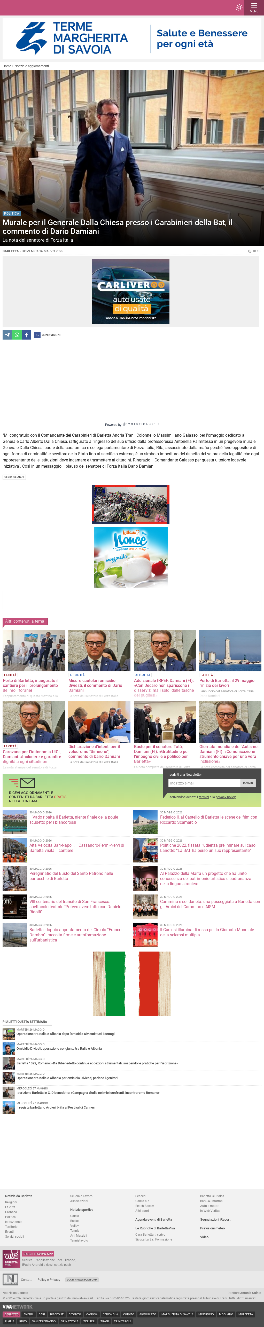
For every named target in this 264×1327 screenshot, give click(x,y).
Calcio (74, 1216)
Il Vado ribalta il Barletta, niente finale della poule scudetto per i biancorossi (73, 820)
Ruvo (23, 1321)
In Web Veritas (210, 1211)
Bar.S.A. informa (211, 1201)
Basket (75, 1221)
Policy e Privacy (48, 1280)
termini (204, 797)
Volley (74, 1226)
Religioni (11, 1202)
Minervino (206, 1314)
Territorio (11, 1227)
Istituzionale (13, 1222)
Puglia (9, 1321)
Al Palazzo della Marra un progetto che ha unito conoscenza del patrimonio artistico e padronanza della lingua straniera (205, 878)
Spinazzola (69, 1321)
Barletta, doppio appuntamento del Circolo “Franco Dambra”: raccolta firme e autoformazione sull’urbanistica (75, 935)
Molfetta (245, 1314)
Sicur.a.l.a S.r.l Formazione (153, 1239)
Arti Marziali (78, 1235)
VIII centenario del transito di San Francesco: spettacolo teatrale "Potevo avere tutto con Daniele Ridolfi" (75, 906)
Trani (104, 1321)
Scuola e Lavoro (81, 1196)
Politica (10, 1217)
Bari (42, 1314)
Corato (128, 1314)
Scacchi (140, 1196)
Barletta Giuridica (212, 1196)
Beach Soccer (144, 1206)
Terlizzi (89, 1321)
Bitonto (75, 1314)
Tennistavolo (79, 1240)
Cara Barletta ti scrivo (150, 1234)
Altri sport (142, 1211)
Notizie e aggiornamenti (31, 66)
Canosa (92, 1314)
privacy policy (226, 797)
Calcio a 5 (142, 1201)
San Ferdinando (44, 1321)
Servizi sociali (14, 1236)
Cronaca (11, 1212)
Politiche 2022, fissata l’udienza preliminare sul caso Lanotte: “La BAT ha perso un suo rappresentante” (207, 848)
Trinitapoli (122, 1321)
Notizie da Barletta (18, 1196)
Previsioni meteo (212, 1228)
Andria (29, 1314)
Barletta (11, 1314)
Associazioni (79, 1201)
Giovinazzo (147, 1314)
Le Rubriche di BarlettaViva (155, 1228)
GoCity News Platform (82, 1279)
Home (7, 66)
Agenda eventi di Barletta (153, 1219)
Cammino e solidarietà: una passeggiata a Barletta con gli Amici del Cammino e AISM (210, 904)
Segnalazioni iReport (215, 1219)
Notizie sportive (81, 1210)
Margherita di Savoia (177, 1314)
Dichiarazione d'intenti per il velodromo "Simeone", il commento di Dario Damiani (94, 751)
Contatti (26, 1280)
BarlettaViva (29, 7)
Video (204, 1237)
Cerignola (110, 1314)
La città (10, 1207)
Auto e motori (209, 1206)
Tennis (74, 1230)
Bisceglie (57, 1314)
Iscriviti (248, 783)
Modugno (226, 1314)
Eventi (9, 1232)
